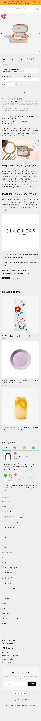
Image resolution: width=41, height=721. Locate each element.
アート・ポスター (13, 578)
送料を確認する (24, 110)
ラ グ (4, 557)
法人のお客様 (6, 662)
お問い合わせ (6, 652)
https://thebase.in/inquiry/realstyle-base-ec (16, 273)
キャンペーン (6, 501)
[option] (20, 33)
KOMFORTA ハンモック (10, 522)
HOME (4, 637)
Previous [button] (2, 33)
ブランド (5, 608)
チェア (5, 537)
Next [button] (39, 33)
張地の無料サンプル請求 (10, 656)
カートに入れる (20, 92)
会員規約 (33, 705)
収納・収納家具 (13, 552)
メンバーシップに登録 (11, 101)
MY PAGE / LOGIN (9, 649)
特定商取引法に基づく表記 (24, 705)
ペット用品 (6, 603)
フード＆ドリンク (8, 598)
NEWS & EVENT (7, 644)
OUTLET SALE (7, 512)
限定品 (4, 506)
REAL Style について (9, 640)
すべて (6, 447)
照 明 (4, 563)
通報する (15, 278)
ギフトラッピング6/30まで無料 (12, 517)
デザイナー (6, 613)
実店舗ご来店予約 (8, 659)
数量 (3, 84)
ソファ (8, 532)
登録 (32, 684)
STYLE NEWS (6, 629)
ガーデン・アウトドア (9, 568)
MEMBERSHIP (7, 647)
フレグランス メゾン (9, 527)
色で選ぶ (5, 624)
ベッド (4, 547)
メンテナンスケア (8, 593)
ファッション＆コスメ (9, 588)
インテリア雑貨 (12, 573)
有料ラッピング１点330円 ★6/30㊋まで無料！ (18, 76)
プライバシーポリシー (10, 705)
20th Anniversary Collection (12, 619)
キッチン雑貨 (12, 583)
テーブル (5, 542)
